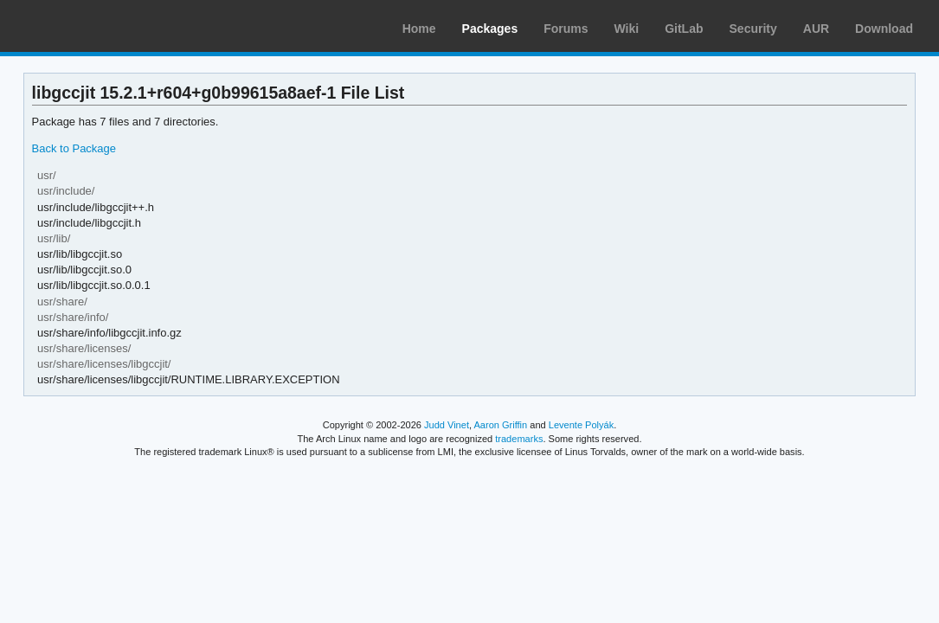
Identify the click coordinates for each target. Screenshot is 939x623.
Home (419, 28)
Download (884, 28)
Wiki (627, 28)
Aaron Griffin (500, 425)
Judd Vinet (446, 425)
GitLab (684, 28)
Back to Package (74, 148)
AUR (816, 28)
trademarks (519, 439)
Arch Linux (95, 26)
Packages (490, 28)
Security (753, 28)
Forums (565, 28)
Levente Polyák (581, 425)
